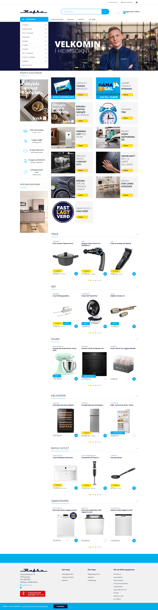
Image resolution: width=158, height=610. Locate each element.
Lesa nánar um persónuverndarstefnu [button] (35, 606)
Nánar (81, 95)
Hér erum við (112, 2)
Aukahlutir (25, 61)
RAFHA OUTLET (27, 65)
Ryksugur (25, 41)
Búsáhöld (25, 49)
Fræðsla (81, 19)
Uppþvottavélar (27, 29)
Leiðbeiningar (92, 580)
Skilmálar (65, 580)
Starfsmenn (117, 574)
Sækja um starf (118, 596)
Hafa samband (126, 2)
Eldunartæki (26, 37)
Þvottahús (25, 25)
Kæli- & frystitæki (27, 33)
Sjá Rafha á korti (26, 585)
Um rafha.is (117, 599)
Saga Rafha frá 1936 (120, 590)
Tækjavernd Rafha (68, 577)
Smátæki (25, 45)
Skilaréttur (91, 577)
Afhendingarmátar (67, 574)
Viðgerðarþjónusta (94, 574)
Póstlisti (116, 593)
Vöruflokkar (29, 19)
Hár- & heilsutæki (27, 53)
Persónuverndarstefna (121, 583)
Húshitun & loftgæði (28, 57)
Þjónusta (70, 19)
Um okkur (92, 19)
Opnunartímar (118, 577)
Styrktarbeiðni (118, 587)
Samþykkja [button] (60, 606)
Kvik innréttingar (57, 19)
